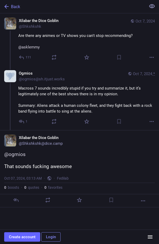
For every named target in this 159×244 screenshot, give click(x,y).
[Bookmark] (119, 57)
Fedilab (63, 178)
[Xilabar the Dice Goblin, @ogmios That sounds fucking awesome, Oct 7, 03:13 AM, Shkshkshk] (79, 168)
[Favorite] (87, 57)
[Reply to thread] (23, 121)
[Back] (72, 6)
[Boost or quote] (54, 57)
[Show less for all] (152, 6)
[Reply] (25, 57)
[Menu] (150, 237)
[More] (152, 57)
